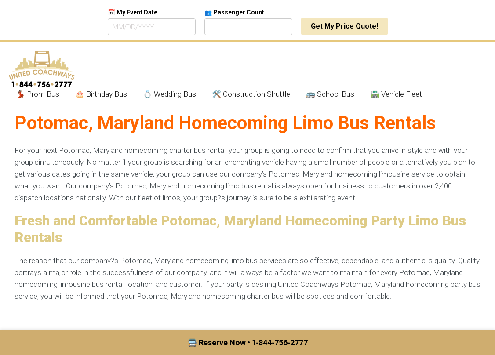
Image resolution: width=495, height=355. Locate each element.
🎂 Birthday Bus (101, 94)
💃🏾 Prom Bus (37, 94)
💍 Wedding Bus (169, 94)
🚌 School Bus (330, 94)
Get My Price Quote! (344, 26)
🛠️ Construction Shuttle (251, 94)
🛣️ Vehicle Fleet (396, 94)
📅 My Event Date (132, 12)
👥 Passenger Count (234, 12)
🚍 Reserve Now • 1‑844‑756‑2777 (247, 342)
